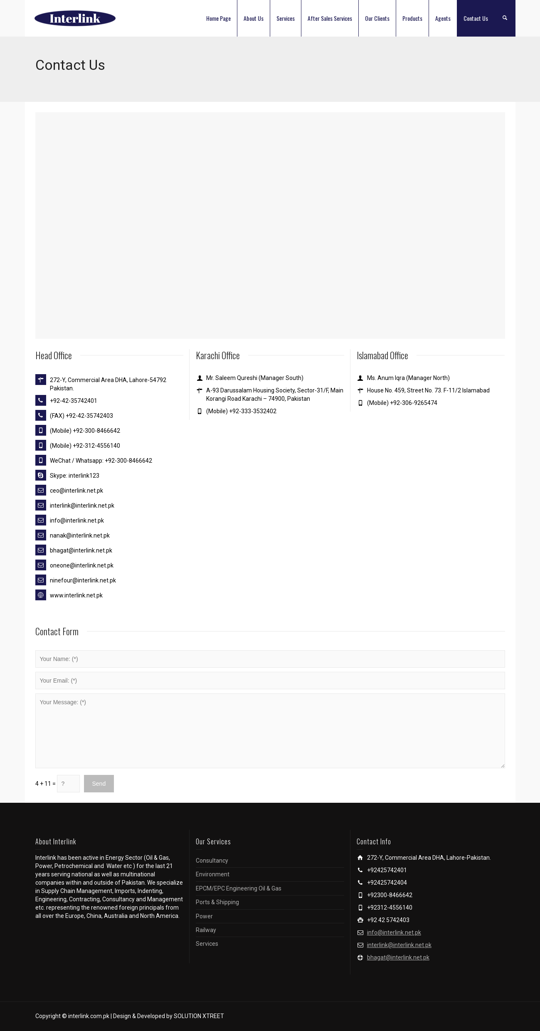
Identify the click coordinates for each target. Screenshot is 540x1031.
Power (204, 916)
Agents (443, 18)
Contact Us (476, 18)
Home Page (218, 18)
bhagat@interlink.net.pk (398, 957)
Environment (212, 874)
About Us (254, 18)
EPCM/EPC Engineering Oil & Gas (238, 888)
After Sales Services (330, 18)
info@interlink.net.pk (394, 932)
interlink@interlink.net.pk (399, 945)
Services (285, 18)
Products (412, 18)
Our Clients (377, 18)
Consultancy (212, 860)
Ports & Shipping (217, 902)
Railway (206, 930)
